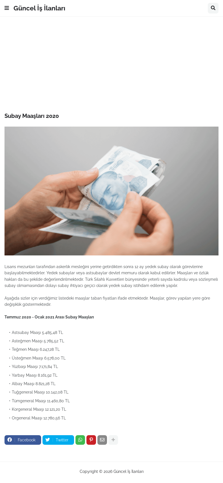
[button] (7, 8)
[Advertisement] (111, 64)
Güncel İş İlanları (39, 8)
